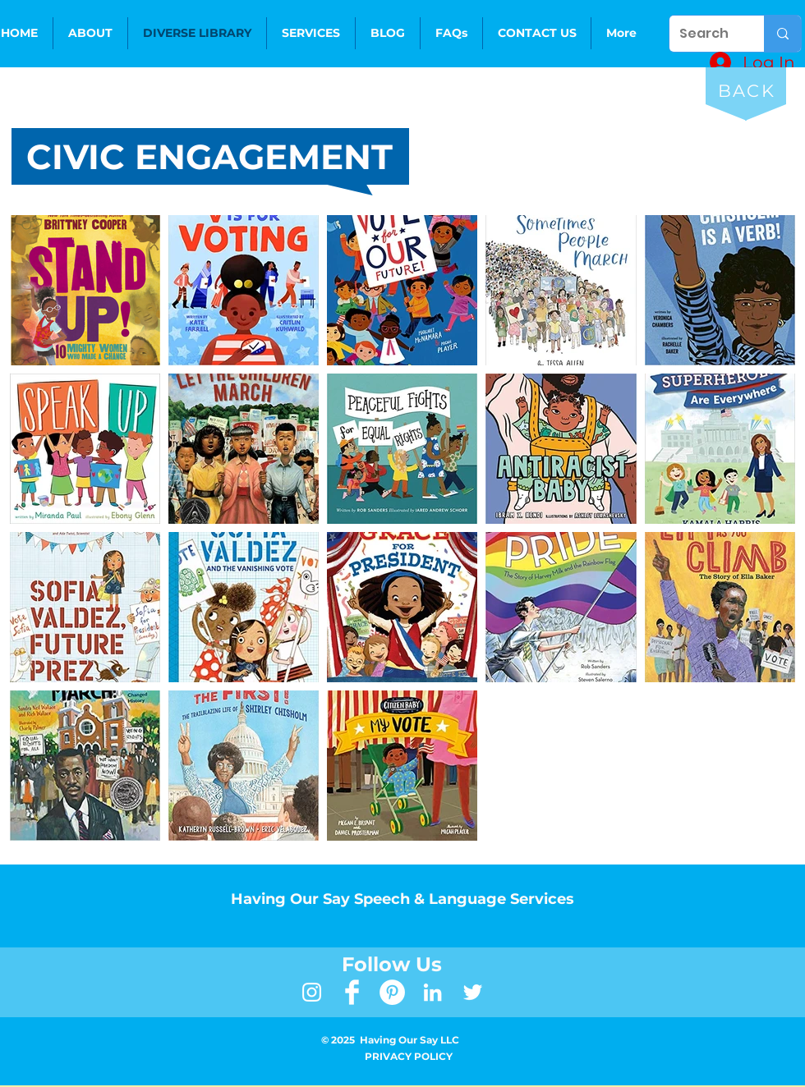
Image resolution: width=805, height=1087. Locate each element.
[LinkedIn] (432, 992)
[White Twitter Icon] (472, 992)
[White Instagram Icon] (311, 992)
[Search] (704, 34)
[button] (311, 33)
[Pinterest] (392, 992)
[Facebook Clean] (352, 992)
